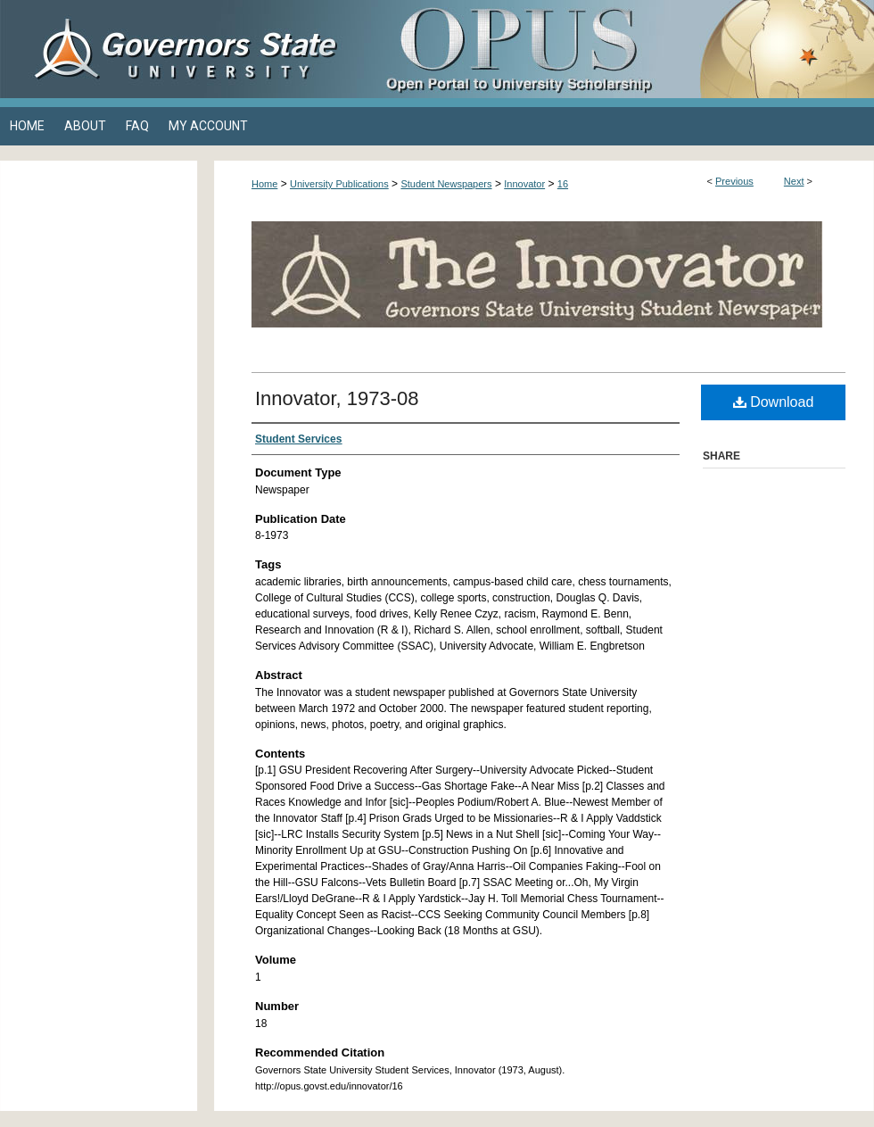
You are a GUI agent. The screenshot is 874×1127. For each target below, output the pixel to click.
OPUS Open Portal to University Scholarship (615, 49)
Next (794, 181)
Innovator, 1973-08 (336, 398)
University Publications (339, 183)
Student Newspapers (445, 183)
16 (562, 183)
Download (773, 402)
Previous (734, 181)
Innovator (524, 183)
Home (264, 183)
